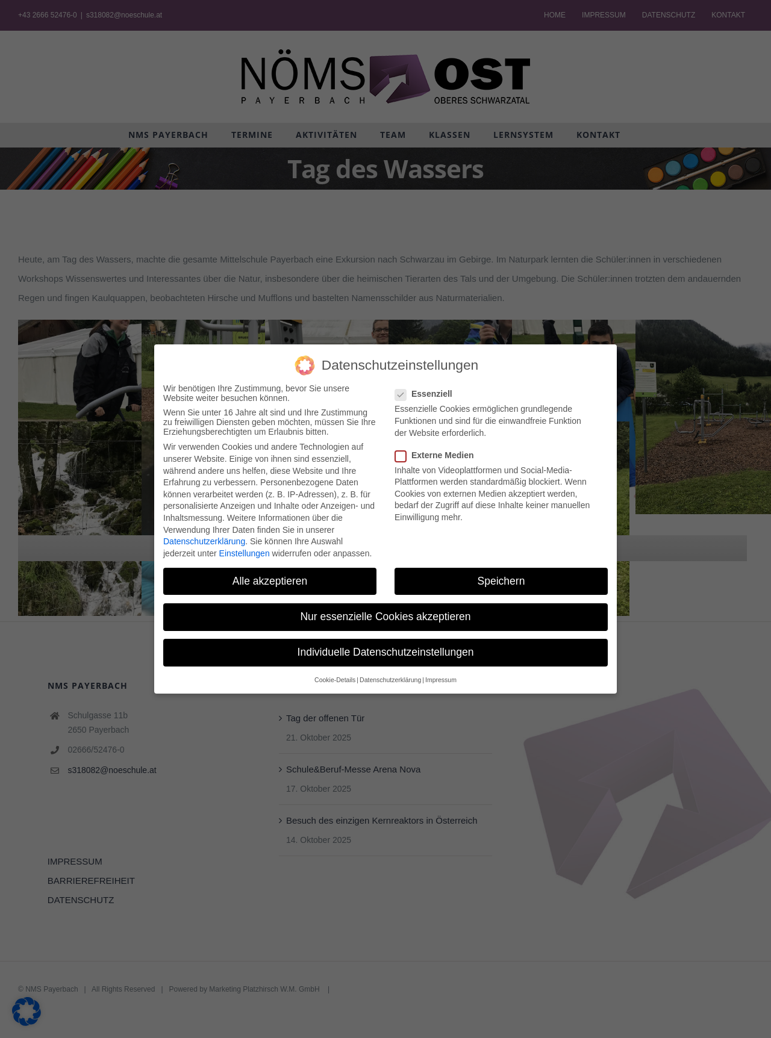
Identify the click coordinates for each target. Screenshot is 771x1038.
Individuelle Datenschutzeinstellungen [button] (386, 652)
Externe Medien (439, 455)
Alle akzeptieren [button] (270, 581)
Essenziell (429, 394)
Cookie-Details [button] (334, 679)
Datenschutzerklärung (204, 541)
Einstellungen (244, 553)
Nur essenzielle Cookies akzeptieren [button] (385, 617)
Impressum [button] (441, 679)
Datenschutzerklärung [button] (390, 679)
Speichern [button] (501, 581)
